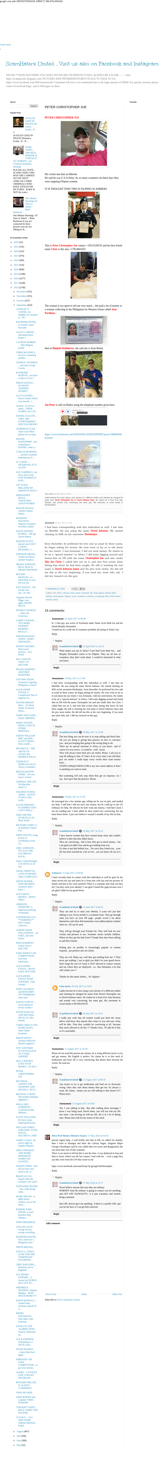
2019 (16, 274)
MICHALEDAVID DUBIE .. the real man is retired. (25, 774)
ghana (101, 593)
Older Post (117, 1294)
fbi (91, 593)
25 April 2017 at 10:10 (93, 646)
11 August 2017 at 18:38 (76, 1049)
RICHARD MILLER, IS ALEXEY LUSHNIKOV (26, 1385)
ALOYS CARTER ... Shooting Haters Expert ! (26, 335)
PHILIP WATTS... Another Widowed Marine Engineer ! (25, 1041)
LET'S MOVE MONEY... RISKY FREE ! (26, 897)
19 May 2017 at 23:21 (93, 831)
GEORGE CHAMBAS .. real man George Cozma (27, 365)
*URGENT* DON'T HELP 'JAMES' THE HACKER (27, 1410)
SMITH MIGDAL (24, 1247)
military (49, 596)
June (19, 1440)
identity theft (110, 593)
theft (107, 596)
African (66, 593)
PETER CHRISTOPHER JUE (25, 1074)
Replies (58, 641)
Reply (54, 634)
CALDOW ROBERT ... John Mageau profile (26, 345)
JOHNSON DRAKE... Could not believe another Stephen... (26, 557)
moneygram (58, 596)
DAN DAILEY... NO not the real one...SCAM (26, 590)
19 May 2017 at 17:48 (63, 523)
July (19, 1436)
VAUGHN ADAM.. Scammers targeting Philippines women (26, 682)
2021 (16, 265)
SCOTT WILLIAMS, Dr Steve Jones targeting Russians (26, 1120)
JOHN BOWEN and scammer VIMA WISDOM (25, 1400)
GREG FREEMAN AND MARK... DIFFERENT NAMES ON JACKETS (25, 1156)
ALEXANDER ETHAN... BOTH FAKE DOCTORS (26, 969)
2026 (16, 242)
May (19, 1445)
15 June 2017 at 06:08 (72, 873)
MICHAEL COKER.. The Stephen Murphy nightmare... (27, 1097)
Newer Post (50, 1294)
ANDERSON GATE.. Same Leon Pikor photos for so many (26, 432)
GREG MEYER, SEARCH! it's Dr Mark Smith (25, 818)
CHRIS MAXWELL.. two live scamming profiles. (26, 355)
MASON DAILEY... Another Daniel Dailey (25, 511)
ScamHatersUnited (68, 646)
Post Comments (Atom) (69, 1299)
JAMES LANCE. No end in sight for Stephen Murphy (26, 1143)
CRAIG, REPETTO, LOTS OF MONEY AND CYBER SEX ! (27, 874)
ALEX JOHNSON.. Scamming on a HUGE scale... (25, 1342)
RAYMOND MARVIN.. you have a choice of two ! (27, 375)
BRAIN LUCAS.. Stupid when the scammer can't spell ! (27, 1179)
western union (52, 599)
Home (84, 1294)
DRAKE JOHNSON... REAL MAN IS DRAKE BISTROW (26, 567)
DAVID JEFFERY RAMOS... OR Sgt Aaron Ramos (26, 534)
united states (115, 596)
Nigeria (68, 596)
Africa (59, 593)
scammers (90, 596)
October (21, 300)
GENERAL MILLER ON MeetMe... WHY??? (26, 784)
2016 (16, 287)
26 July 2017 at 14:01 (62, 494)
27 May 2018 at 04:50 (98, 1135)
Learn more (5, 44)
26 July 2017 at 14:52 (93, 1013)
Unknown (56, 873)
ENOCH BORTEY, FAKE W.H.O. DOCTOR (25, 946)
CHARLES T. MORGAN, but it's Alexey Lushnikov (26, 764)
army (72, 593)
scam (74, 596)
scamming (99, 596)
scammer (81, 596)
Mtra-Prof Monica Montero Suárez (69, 1135)
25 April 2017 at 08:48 (75, 618)
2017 (16, 283)
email (78, 593)
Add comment (53, 1223)
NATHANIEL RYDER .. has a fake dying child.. (26, 1189)
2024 (16, 251)
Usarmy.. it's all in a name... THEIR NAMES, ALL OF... (26, 409)
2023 (16, 256)
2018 (16, 278)
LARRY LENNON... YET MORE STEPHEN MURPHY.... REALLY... (26, 626)
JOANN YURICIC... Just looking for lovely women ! (26, 1005)
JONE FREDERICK (25, 1222)
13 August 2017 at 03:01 (83, 1103)
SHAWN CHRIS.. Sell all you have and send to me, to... (26, 1169)
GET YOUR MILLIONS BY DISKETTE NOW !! (27, 488)
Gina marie (49, 494)
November (22, 296)
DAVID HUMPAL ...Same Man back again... (25, 1352)
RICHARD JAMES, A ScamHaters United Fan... (26, 828)
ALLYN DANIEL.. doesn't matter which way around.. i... (27, 398)
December (22, 291)
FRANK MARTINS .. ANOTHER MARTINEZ (26, 672)
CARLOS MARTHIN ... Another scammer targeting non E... (26, 455)
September (22, 305)
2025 (16, 246)
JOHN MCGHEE (24, 1392)
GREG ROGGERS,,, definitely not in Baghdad (26, 1267)
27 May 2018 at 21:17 (93, 1183)
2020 (16, 269)
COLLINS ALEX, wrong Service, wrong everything (25, 1230)
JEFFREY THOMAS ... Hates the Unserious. (26, 613)
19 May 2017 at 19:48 (93, 732)
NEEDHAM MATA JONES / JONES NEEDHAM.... (25, 639)
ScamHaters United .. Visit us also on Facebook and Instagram (82, 63)
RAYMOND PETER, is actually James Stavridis (26, 325)
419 (54, 593)
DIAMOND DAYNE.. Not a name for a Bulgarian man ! (26, 1240)
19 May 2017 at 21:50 (75, 797)
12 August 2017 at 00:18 (94, 1079)
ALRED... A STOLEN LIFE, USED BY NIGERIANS (26, 1375)
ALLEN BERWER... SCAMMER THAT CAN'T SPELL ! (26, 808)
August (20, 1431)
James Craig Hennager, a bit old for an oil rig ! (27, 864)
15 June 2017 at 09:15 (93, 907)
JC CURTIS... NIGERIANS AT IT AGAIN (26, 465)
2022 (16, 260)
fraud (95, 593)
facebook (85, 593)
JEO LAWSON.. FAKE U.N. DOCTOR (24, 662)
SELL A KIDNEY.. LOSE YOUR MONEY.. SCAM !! (26, 1064)
